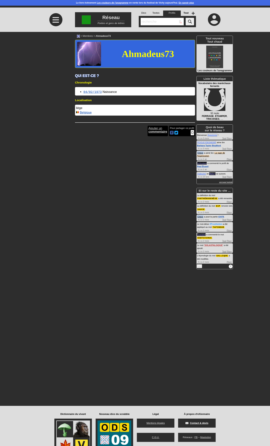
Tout (224, 138)
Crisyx (200, 153)
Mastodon (205, 437)
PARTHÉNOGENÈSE (207, 198)
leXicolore (201, 163)
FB (196, 437)
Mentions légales (155, 423)
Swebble (201, 234)
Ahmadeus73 (148, 54)
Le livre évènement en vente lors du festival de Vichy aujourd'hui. (135, 3)
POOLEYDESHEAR (206, 142)
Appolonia (212, 135)
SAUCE (201, 208)
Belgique (86, 112)
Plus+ (229, 138)
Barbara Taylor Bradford (209, 145)
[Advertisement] (55, 63)
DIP (218, 205)
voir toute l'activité (225, 182)
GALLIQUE (222, 254)
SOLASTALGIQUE (213, 244)
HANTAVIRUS (204, 236)
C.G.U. (155, 437)
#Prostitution (216, 223)
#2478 (221, 216)
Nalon (212, 174)
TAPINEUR (218, 226)
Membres (88, 36)
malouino (201, 174)
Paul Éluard (202, 166)
